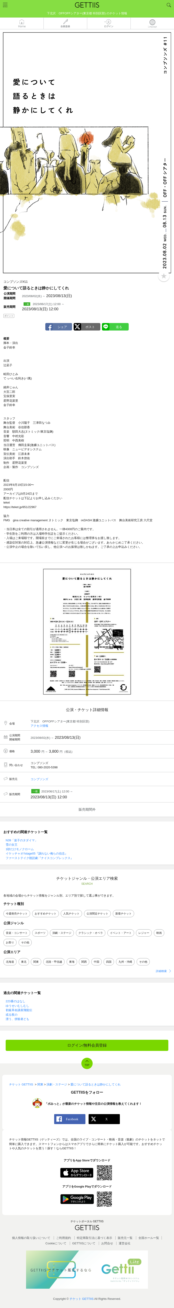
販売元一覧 (125, 1238)
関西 (84, 961)
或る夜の (11, 1014)
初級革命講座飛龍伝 (19, 1010)
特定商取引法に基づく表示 (94, 1238)
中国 (96, 961)
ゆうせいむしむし (17, 1005)
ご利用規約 (63, 1238)
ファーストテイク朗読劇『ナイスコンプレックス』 (39, 858)
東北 (24, 961)
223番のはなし (15, 1001)
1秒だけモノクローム (20, 849)
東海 (72, 961)
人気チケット (71, 913)
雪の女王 (11, 844)
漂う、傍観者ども (17, 1019)
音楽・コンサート (17, 933)
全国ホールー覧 (148, 1238)
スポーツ (40, 933)
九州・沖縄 (125, 961)
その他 (25, 942)
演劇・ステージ (61, 933)
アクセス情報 (39, 725)
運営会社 (124, 1243)
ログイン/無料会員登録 (87, 1045)
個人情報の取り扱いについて (31, 1238)
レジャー (143, 933)
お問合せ (107, 1243)
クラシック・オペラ (90, 933)
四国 (108, 961)
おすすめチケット (45, 913)
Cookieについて (56, 1243)
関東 (36, 961)
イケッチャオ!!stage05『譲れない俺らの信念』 (37, 853)
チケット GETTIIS (82, 1298)
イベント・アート (121, 933)
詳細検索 (161, 971)
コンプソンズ (39, 779)
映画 (159, 933)
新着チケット (123, 913)
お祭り (10, 942)
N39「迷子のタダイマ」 (22, 840)
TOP (87, 1065)
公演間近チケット (97, 913)
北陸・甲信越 (54, 961)
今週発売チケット (17, 913)
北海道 (10, 961)
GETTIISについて (84, 1243)
